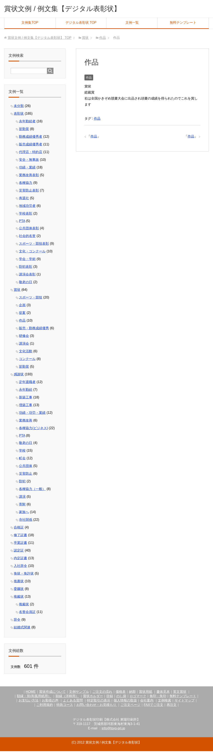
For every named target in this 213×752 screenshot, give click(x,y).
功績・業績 (27, 168)
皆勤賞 (24, 129)
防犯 (22, 482)
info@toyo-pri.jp (113, 729)
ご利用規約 (44, 705)
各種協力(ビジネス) (33, 429)
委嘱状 (19, 589)
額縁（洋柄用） (67, 697)
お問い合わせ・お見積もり (96, 705)
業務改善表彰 (29, 176)
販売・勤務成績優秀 (34, 329)
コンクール (27, 359)
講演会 (24, 344)
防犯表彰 (25, 267)
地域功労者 (27, 206)
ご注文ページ (130, 705)
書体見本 (163, 692)
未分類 (19, 106)
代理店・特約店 (30, 153)
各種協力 (25, 183)
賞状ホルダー (93, 697)
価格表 (121, 692)
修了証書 (20, 536)
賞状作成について (52, 692)
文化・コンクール (32, 252)
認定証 (19, 551)
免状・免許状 (24, 574)
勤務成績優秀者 (30, 137)
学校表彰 (25, 214)
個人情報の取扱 (125, 701)
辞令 (17, 620)
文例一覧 (132, 23)
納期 (132, 692)
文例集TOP (29, 23)
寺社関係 (25, 520)
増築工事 (25, 406)
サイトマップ (184, 701)
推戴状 (19, 597)
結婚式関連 (22, 628)
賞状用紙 (145, 692)
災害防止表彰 (29, 191)
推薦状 (19, 582)
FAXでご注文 (153, 705)
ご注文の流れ (102, 692)
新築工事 (25, 398)
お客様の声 (50, 701)
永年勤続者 (27, 122)
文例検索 (164, 701)
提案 (22, 313)
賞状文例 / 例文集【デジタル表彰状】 (67, 9)
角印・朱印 (158, 697)
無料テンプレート (183, 23)
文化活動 (25, 352)
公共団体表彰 (29, 229)
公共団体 (25, 466)
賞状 (17, 290)
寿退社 (24, 199)
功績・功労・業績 (32, 413)
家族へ (24, 513)
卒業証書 (20, 543)
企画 (22, 306)
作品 (89, 78)
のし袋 (121, 697)
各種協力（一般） (32, 490)
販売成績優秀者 (30, 145)
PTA (22, 222)
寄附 (22, 505)
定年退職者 (27, 383)
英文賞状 (179, 692)
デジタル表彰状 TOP (81, 23)
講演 (22, 497)
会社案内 (147, 701)
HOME (31, 692)
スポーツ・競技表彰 (34, 244)
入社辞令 (20, 566)
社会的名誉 (27, 236)
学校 (22, 451)
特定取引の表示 (98, 701)
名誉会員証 (27, 612)
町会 (22, 459)
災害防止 (25, 474)
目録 (109, 697)
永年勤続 (25, 390)
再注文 (172, 705)
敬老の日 (25, 283)
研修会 (24, 336)
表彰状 (19, 114)
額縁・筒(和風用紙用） (34, 697)
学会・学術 (27, 260)
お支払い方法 (28, 701)
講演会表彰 (27, 275)
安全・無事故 (29, 160)
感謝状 (19, 375)
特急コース (64, 705)
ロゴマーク (138, 697)
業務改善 (25, 421)
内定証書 (20, 559)
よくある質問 (73, 701)
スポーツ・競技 (30, 298)
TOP (39, 38)
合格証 (19, 528)
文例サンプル (79, 692)
